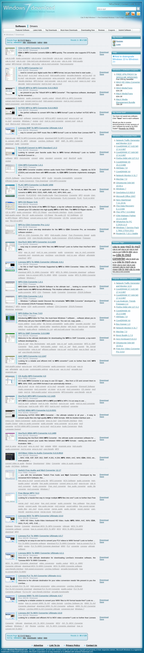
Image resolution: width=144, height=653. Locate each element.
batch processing (33, 84)
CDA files (26, 64)
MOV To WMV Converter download (21, 563)
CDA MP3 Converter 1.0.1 (30, 165)
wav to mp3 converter (85, 252)
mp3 (41, 121)
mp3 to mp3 (133, 246)
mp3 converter (40, 389)
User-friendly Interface (41, 238)
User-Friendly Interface (30, 178)
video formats (57, 603)
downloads (31, 42)
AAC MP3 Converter (41, 366)
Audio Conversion (26, 181)
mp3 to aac (71, 366)
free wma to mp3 (25, 481)
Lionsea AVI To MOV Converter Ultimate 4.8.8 (40, 613)
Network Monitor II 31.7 (127, 175)
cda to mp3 (10, 61)
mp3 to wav (72, 255)
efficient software (49, 349)
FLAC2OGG (31, 195)
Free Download (41, 181)
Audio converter (39, 486)
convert (35, 158)
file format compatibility (53, 324)
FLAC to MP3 (39, 198)
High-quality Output (58, 235)
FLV (68, 546)
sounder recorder (83, 324)
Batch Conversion (22, 421)
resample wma (64, 446)
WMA (55, 275)
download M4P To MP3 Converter (59, 138)
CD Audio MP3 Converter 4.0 (32, 376)
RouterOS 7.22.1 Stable (127, 233)
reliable (48, 446)
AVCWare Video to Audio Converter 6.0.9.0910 (40, 453)
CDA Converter (61, 306)
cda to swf (117, 249)
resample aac (11, 372)
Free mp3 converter (57, 486)
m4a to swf (36, 349)
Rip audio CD (60, 215)
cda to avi (125, 249)
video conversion (46, 563)
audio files (22, 509)
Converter (25, 144)
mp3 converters (73, 389)
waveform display (59, 326)
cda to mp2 (121, 265)
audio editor (69, 324)
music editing (24, 324)
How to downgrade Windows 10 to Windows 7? (125, 59)
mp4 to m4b (34, 406)
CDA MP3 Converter (57, 181)
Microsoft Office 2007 (126, 196)
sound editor (45, 326)
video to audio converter (29, 423)
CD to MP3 (10, 212)
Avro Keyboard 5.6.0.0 (126, 339)
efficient (81, 255)
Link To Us (135, 4)
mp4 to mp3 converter (73, 101)
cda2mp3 (68, 58)
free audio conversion (49, 483)
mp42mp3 (65, 406)
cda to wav (56, 61)
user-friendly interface (30, 104)
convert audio (31, 506)
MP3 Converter (55, 218)
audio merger (70, 509)
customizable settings (39, 369)
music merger (44, 509)
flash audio (34, 346)
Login (118, 44)
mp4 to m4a (43, 403)
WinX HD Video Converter (128, 82)
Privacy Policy (73, 645)
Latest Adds (37, 30)
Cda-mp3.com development (38, 61)
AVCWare (15, 466)
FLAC (79, 198)
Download (104, 52)
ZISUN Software (12, 178)
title (24, 42)
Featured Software (23, 30)
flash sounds (78, 346)
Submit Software (125, 30)
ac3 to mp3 (87, 75)
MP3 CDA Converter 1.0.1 (30, 282)
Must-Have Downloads (68, 30)
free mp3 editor (77, 329)
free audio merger (45, 506)
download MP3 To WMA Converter (33, 272)
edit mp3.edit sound (62, 329)
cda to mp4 (133, 249)
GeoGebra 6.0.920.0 (125, 192)
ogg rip (89, 392)
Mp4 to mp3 (15, 124)
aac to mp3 (57, 84)
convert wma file (41, 481)
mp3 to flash (72, 349)
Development (38, 463)
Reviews (101, 30)
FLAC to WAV (89, 198)
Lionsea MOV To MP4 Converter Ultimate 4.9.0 (40, 516)
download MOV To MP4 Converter (46, 526)
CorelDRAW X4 (123, 171)
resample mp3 (24, 255)
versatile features (74, 75)
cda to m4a (66, 61)
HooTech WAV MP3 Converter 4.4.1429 (37, 242)
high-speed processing (34, 569)
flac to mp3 (23, 75)
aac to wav (24, 369)
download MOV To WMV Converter (37, 566)
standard (49, 158)
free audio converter (77, 486)
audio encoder (47, 423)
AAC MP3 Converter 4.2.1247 (32, 356)
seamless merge (32, 512)
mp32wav (49, 255)
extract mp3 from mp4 (14, 101)
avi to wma (73, 423)
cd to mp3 (51, 386)
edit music (72, 326)
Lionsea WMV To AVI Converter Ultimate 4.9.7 (40, 596)
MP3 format (17, 64)
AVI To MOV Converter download (60, 626)
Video (48, 463)
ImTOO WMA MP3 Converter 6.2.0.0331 (37, 410)
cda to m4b (10, 58)
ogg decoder (30, 78)
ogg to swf (61, 349)
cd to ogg (61, 389)
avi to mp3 (44, 426)
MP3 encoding (67, 392)
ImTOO (8, 118)
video (41, 158)
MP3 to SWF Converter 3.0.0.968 (34, 333)
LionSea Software (46, 141)
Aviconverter (25, 158)
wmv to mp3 (36, 124)
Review (29, 463)
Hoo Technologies (53, 198)
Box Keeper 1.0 (123, 324)
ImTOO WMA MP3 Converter (26, 426)
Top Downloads (51, 30)
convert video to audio (14, 463)
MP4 (42, 406)
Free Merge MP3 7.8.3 (28, 493)
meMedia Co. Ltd (45, 329)
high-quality (77, 446)
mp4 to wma (10, 446)
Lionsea (21, 275)
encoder (21, 195)
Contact (125, 4)
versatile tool (76, 369)
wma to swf (23, 344)
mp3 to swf (64, 346)
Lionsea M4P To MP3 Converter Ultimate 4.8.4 (40, 128)
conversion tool (67, 609)
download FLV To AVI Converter (46, 589)
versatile (61, 386)
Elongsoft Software (87, 386)
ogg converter (71, 386)
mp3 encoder (50, 81)
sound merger (83, 509)
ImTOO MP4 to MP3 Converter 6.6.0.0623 (38, 108)
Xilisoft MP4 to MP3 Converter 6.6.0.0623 (38, 88)
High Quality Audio (45, 195)
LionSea (41, 626)
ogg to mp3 (62, 81)
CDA (29, 238)
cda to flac (36, 64)
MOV (59, 529)
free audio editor (31, 326)
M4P (57, 141)
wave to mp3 (84, 81)
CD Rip (66, 218)
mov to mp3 (17, 118)
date (45, 42)
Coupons (111, 30)
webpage (19, 309)
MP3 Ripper (24, 218)
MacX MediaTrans (124, 94)
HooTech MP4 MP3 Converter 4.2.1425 (36, 396)
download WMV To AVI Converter (51, 606)
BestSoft (72, 158)
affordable (90, 255)
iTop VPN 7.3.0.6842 (125, 212)
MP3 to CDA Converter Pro (30, 235)
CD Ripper (48, 215)
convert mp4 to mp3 (33, 101)
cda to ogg (20, 61)
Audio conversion (23, 58)
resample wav (38, 255)
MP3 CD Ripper (40, 212)
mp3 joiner (34, 503)
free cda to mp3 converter (121, 271)
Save (102, 54)
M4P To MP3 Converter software (30, 138)
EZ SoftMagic (73, 215)
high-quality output (58, 75)
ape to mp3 (71, 78)
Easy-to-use (10, 138)
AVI (26, 626)
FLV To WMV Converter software (32, 543)
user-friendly (60, 255)
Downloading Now (88, 30)
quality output (48, 98)
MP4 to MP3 (50, 118)
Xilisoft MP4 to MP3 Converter (68, 98)
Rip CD (25, 215)
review (35, 121)
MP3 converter (56, 481)
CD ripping (85, 389)
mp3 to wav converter (46, 252)
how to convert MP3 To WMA (38, 275)
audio (79, 158)
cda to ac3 (117, 252)
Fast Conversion (61, 195)
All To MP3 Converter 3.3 (30, 68)
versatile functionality (69, 569)
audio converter (24, 292)
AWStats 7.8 (122, 168)
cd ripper (52, 389)
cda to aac (58, 58)
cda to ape (131, 265)
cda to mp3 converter (50, 64)
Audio (17, 144)
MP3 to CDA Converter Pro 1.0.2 (34, 225)
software (27, 118)
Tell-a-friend (114, 4)
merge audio (57, 509)
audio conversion (44, 78)
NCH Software (69, 481)
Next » (28, 40)
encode (87, 195)
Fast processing (66, 64)
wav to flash (84, 349)
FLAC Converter (69, 198)
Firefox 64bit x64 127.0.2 (127, 158)
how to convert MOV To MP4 (43, 529)
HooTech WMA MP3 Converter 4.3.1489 (37, 433)
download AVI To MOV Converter (39, 623)
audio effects (32, 329)
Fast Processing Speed (79, 235)
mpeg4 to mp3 (38, 118)
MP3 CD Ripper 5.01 (28, 202)
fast (41, 446)
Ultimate (33, 141)
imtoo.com (25, 124)
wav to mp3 (73, 81)
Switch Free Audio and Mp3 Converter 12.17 (39, 470)
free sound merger (87, 506)
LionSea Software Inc (74, 603)
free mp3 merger (48, 503)
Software (20, 26)
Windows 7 (26, 121)
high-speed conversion (52, 101)
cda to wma (36, 58)
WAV (20, 252)
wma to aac (54, 369)
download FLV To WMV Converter (61, 543)
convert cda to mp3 (121, 267)
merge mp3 (23, 503)
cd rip (31, 386)
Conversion (71, 292)
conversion (68, 252)
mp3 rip (27, 392)
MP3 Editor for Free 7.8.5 (30, 313)
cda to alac (77, 58)
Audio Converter (75, 212)
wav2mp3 (22, 258)
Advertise (38, 645)
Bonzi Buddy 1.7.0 (124, 335)
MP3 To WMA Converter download (71, 272)
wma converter (59, 78)
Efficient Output (11, 181)
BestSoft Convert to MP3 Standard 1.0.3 (37, 148)
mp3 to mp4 (23, 403)
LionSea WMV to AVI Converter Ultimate (43, 609)
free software (79, 503)
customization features (15, 98)
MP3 (76, 138)
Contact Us (91, 645)
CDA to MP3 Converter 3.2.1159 (33, 48)
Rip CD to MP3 (16, 221)
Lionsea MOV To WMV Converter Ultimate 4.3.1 (41, 553)
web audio (51, 344)
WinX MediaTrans (124, 88)
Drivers (34, 26)
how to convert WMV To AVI (37, 603)
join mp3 (32, 509)
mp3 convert (40, 386)
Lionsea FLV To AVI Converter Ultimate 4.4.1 (39, 576)
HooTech (54, 403)
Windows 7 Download (15, 35)
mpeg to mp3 (62, 118)
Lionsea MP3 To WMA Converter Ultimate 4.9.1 (41, 262)
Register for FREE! (127, 128)
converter (17, 121)
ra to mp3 (33, 75)
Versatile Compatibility (63, 178)
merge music (45, 512)
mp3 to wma (55, 426)
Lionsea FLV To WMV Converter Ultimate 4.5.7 (40, 536)
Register (119, 41)
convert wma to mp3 (38, 218)
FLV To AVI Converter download (18, 589)
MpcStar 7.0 (121, 179)
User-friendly (47, 58)
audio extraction (36, 215)
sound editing (72, 506)
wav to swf (62, 344)
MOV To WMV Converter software (67, 566)
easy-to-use (83, 326)
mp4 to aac (23, 406)
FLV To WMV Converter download (45, 546)
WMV (63, 546)
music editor (36, 324)
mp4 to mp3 (46, 84)
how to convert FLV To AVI (17, 586)
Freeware (86, 238)
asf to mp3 (22, 446)
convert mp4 (70, 121)
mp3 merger (60, 506)
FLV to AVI (26, 592)
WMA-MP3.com (83, 78)
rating (40, 42)
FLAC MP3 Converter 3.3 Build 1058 (35, 185)
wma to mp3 (43, 75)
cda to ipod (130, 259)
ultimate (91, 546)
